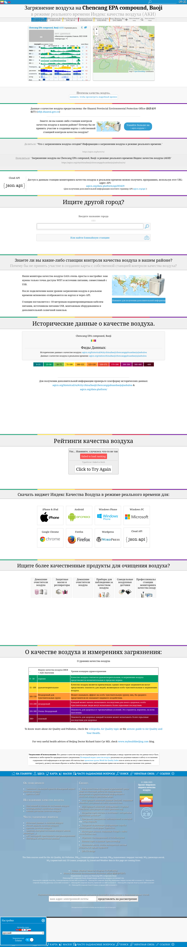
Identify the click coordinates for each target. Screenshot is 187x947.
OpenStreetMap (139, 71)
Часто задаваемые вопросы (40, 853)
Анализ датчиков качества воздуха (43, 847)
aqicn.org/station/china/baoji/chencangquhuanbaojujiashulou (118, 355)
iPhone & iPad (50, 515)
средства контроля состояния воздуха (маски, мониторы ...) (47, 868)
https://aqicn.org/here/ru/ (93, 151)
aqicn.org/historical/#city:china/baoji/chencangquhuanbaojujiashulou (114, 352)
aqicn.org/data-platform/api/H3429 (105, 185)
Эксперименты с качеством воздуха (43, 844)
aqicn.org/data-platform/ (93, 389)
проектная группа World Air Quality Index (102, 797)
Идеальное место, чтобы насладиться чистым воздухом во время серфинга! (103, 882)
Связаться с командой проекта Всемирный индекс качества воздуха (49, 826)
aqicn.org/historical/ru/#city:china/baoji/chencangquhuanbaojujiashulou (92, 385)
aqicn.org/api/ (139, 188)
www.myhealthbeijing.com (133, 777)
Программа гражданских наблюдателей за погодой (107, 855)
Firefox (79, 537)
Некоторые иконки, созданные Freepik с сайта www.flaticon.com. (103, 869)
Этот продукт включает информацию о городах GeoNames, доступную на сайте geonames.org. (104, 844)
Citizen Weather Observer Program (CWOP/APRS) (94, 907)
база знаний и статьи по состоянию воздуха (47, 842)
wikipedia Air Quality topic (104, 765)
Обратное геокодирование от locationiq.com (103, 874)
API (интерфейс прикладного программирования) (50, 872)
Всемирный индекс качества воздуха (95, 794)
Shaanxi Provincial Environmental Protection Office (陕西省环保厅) (94, 909)
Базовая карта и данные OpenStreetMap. (101, 877)
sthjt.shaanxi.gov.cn (48, 111)
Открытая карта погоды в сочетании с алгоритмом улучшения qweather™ (105, 850)
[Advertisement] (93, 414)
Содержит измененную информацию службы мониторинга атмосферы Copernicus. (102, 862)
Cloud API (136, 537)
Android (79, 515)
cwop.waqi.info (89, 857)
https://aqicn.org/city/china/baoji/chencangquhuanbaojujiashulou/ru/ (93, 162)
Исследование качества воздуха (43, 836)
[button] (151, 37)
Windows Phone (108, 515)
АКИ (46, 27)
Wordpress (108, 537)
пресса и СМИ (32, 830)
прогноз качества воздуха (38, 864)
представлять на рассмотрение (117, 935)
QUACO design (88, 887)
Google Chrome (50, 537)
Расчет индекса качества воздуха (42, 861)
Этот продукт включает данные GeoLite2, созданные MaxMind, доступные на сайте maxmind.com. (106, 837)
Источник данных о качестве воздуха (44, 859)
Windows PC (136, 515)
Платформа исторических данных (42, 874)
